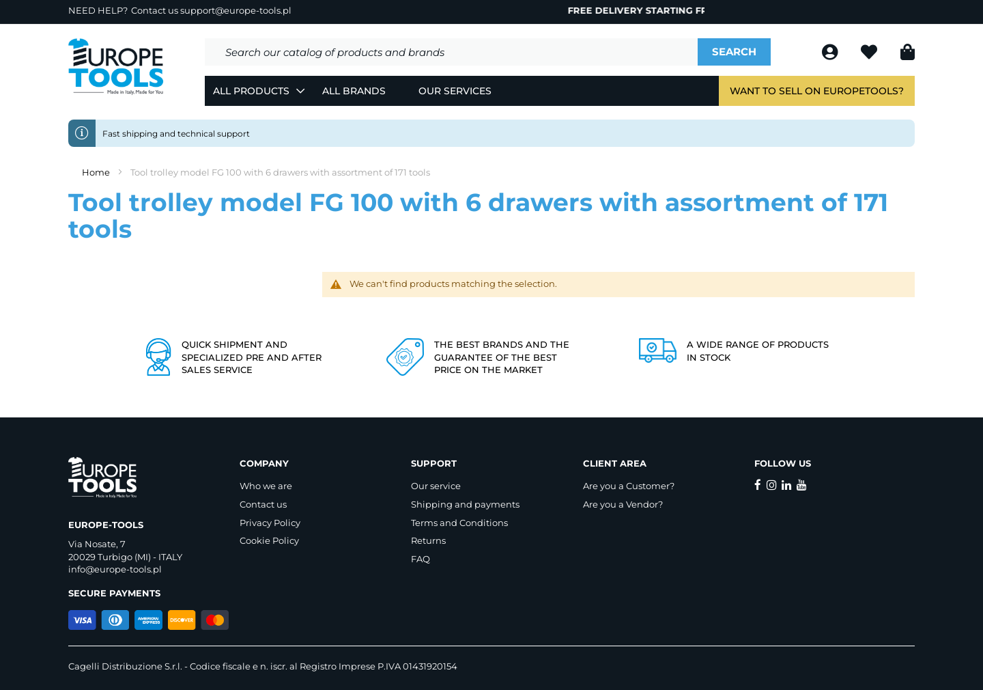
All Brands (354, 91)
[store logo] (116, 67)
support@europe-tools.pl (235, 10)
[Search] (734, 52)
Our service (436, 485)
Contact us (263, 504)
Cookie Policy (269, 540)
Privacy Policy (270, 522)
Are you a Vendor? (623, 504)
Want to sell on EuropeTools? (817, 91)
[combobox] (451, 52)
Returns (428, 540)
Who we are (266, 485)
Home (97, 172)
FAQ (420, 558)
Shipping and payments (465, 504)
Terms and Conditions (459, 522)
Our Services (455, 91)
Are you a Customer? (628, 485)
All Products (251, 91)
